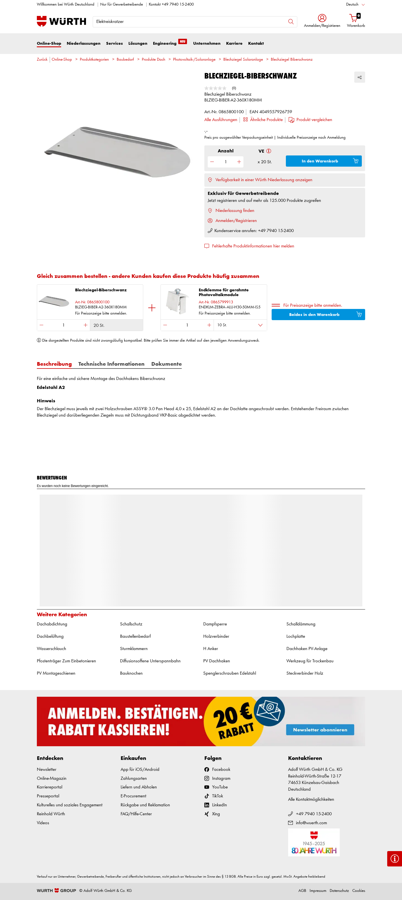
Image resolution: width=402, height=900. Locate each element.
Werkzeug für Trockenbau (310, 661)
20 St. (99, 325)
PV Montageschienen (56, 673)
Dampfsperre (215, 624)
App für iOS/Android (140, 769)
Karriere (234, 43)
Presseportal (48, 796)
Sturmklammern (134, 648)
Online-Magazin (51, 778)
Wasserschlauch (51, 648)
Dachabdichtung (52, 624)
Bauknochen (131, 673)
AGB (302, 891)
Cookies (358, 891)
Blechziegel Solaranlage (243, 60)
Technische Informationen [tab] (111, 364)
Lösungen (137, 43)
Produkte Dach (153, 60)
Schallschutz (131, 624)
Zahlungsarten (134, 778)
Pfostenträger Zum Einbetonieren (66, 661)
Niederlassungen (83, 43)
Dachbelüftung (50, 636)
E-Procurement (133, 796)
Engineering (170, 43)
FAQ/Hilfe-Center (136, 814)
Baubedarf (125, 60)
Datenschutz (339, 891)
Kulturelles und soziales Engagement (69, 805)
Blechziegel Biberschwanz (292, 60)
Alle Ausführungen (220, 119)
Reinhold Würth (51, 814)
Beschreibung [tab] (54, 364)
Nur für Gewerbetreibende (121, 5)
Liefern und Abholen (139, 787)
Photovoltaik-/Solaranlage (194, 60)
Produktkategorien (94, 60)
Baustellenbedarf (135, 636)
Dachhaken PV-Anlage (306, 648)
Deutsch (352, 5)
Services (114, 43)
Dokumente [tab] (166, 364)
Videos (43, 823)
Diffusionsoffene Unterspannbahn (150, 661)
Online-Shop (49, 43)
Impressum (318, 891)
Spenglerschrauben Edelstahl (229, 673)
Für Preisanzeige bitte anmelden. (312, 305)
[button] (322, 21)
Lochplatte (295, 636)
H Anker (210, 648)
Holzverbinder (216, 636)
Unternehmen (207, 43)
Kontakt (256, 43)
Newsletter (46, 769)
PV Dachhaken (216, 661)
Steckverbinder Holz (304, 673)
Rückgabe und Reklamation (145, 805)
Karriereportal (49, 787)
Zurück (42, 60)
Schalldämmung (300, 624)
